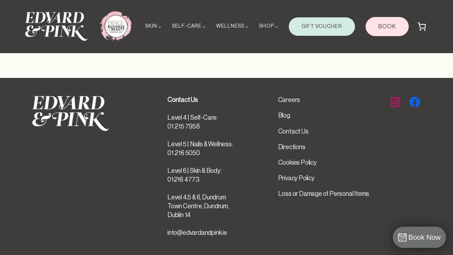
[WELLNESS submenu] (246, 26)
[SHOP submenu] (276, 26)
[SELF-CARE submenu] (203, 26)
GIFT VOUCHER (322, 26)
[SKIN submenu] (159, 26)
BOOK (387, 26)
